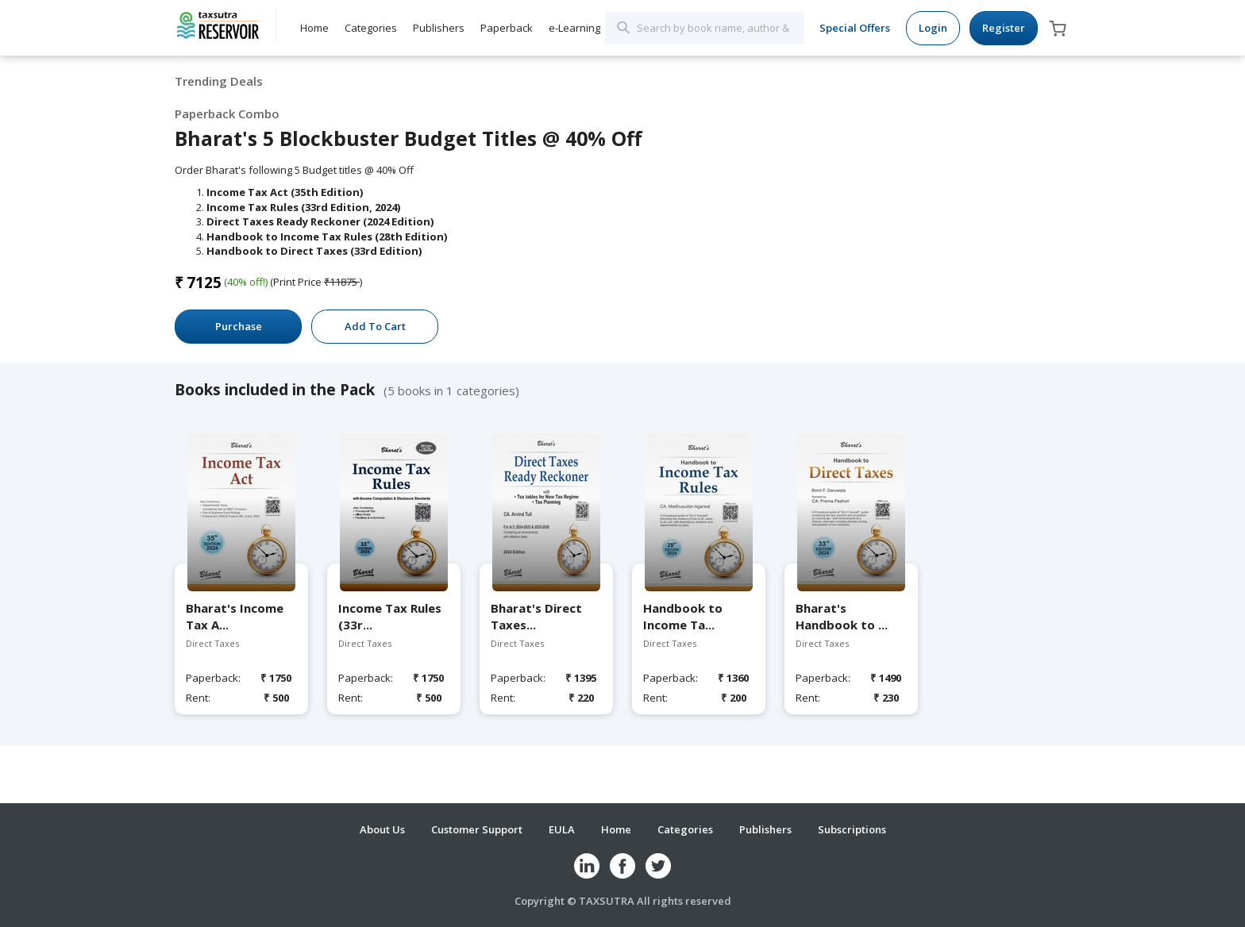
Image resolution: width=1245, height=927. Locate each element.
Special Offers (854, 28)
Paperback (506, 28)
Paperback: (211, 678)
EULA (562, 829)
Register (1003, 28)
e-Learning (574, 28)
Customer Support (476, 829)
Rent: (198, 697)
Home (314, 28)
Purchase (238, 326)
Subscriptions (852, 829)
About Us (382, 829)
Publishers (438, 28)
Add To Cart (375, 326)
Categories (371, 28)
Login (933, 28)
